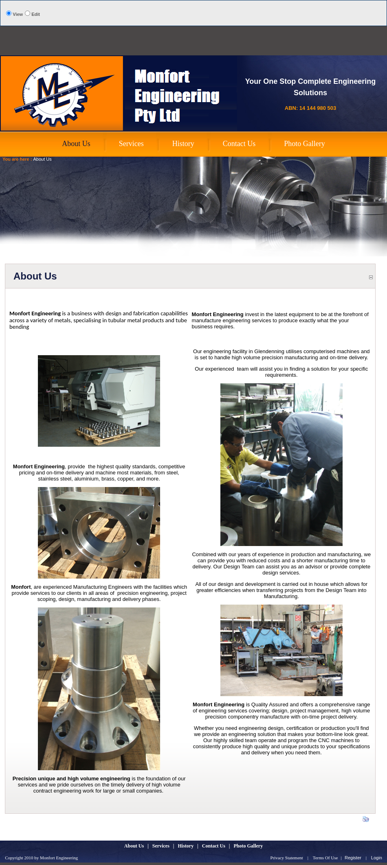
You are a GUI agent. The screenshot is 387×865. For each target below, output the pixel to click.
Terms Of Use (325, 857)
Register (353, 857)
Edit (35, 14)
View (18, 14)
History (186, 846)
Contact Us (213, 846)
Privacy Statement (286, 857)
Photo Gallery (248, 846)
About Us (42, 159)
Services (160, 846)
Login (376, 857)
